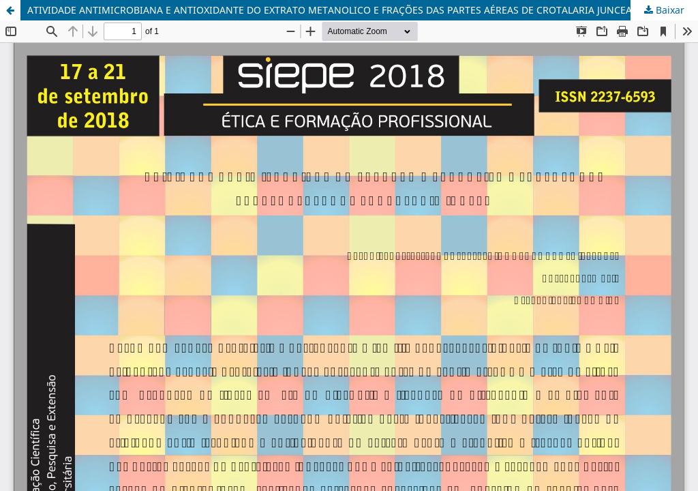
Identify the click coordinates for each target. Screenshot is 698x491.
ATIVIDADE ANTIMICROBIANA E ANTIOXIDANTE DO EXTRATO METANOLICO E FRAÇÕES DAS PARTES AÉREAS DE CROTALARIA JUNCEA (329, 9)
